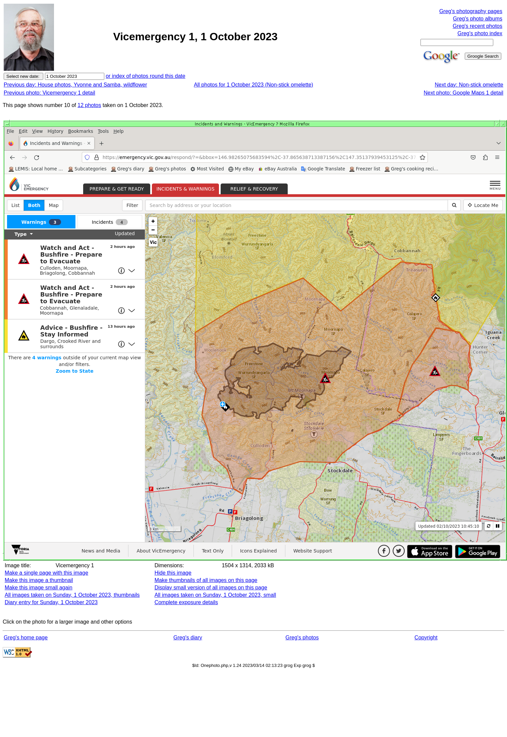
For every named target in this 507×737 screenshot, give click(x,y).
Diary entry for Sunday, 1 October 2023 (51, 602)
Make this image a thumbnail (39, 580)
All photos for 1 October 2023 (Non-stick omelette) (253, 85)
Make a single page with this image (46, 573)
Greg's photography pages (470, 11)
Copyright (425, 637)
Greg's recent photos (477, 26)
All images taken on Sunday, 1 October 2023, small (215, 595)
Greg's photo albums (477, 18)
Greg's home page (26, 637)
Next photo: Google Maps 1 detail (463, 93)
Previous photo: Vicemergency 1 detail (49, 93)
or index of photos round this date (145, 76)
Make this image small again (38, 587)
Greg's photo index (479, 33)
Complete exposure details (186, 602)
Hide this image (173, 573)
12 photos (89, 105)
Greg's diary (187, 637)
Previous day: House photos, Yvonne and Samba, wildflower (75, 85)
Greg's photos (302, 637)
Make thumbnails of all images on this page (206, 580)
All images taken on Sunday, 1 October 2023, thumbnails (72, 595)
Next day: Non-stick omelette (469, 85)
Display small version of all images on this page (211, 587)
